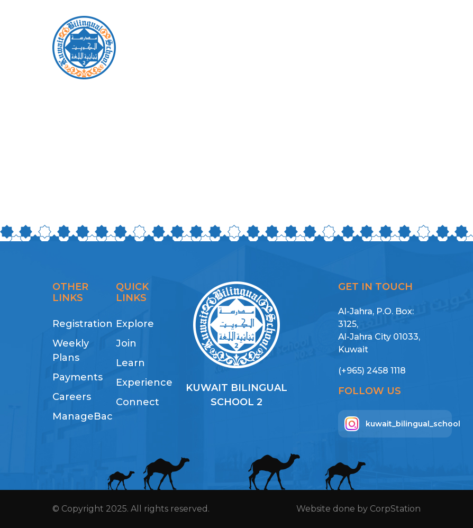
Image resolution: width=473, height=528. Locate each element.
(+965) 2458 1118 (372, 371)
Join (126, 343)
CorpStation (395, 509)
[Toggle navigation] (406, 48)
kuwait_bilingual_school (398, 423)
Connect (137, 402)
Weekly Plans (70, 350)
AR (378, 47)
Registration (77, 324)
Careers (71, 397)
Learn (130, 363)
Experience (141, 382)
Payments (77, 377)
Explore (135, 324)
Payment (337, 48)
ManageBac (77, 416)
